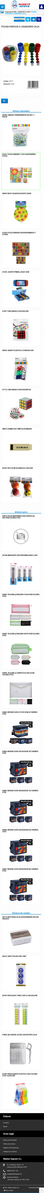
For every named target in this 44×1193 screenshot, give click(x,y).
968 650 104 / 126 (12, 1171)
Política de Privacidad (10, 1140)
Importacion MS (10, 12)
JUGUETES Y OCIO (23, 12)
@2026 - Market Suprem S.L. (11, 1187)
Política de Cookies (9, 1144)
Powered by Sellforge (35, 1187)
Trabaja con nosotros (10, 1151)
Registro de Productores (11, 1148)
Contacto (6, 1122)
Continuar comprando (31, 100)
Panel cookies (8, 1190)
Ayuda (5, 1126)
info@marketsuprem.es (14, 1174)
